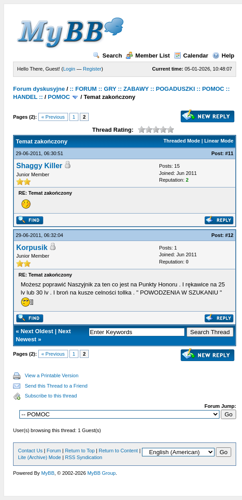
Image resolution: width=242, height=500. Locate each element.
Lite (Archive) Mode (39, 457)
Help (223, 55)
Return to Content (118, 450)
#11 (229, 153)
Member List (148, 55)
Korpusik (31, 247)
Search (107, 55)
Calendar (191, 55)
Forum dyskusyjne (39, 88)
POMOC (59, 97)
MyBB (47, 473)
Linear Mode (218, 140)
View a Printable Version (51, 375)
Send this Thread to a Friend (56, 385)
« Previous (53, 117)
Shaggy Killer (39, 166)
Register (92, 68)
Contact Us (30, 450)
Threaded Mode (182, 140)
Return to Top (80, 450)
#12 (229, 235)
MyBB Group (101, 473)
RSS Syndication (83, 457)
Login (69, 68)
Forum (53, 450)
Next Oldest (37, 331)
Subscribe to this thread (51, 395)
